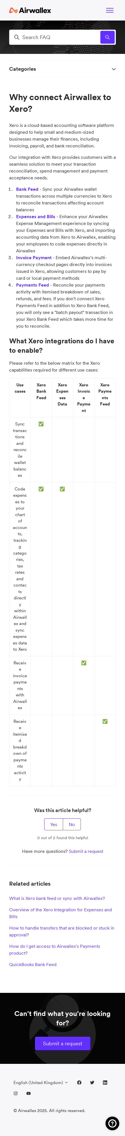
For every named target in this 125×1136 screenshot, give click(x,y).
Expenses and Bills (35, 216)
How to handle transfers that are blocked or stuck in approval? (61, 931)
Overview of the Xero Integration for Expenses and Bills (60, 913)
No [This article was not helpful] (72, 824)
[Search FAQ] (62, 37)
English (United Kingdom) (41, 1082)
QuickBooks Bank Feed (32, 964)
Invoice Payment (34, 257)
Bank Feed (27, 189)
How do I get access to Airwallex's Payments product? (54, 949)
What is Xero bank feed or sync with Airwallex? (57, 898)
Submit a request (86, 851)
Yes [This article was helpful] (53, 824)
